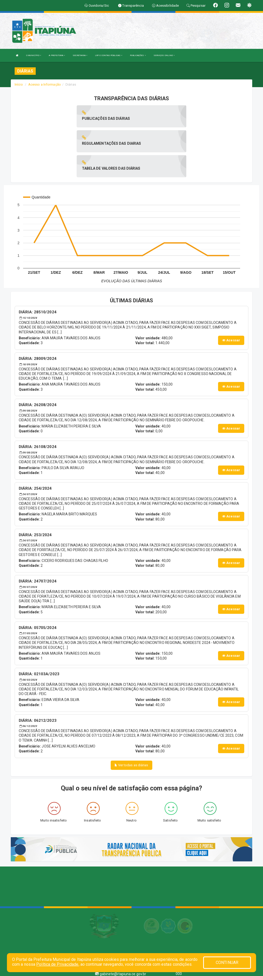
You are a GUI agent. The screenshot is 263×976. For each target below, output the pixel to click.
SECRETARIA (80, 55)
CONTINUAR (227, 962)
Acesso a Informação (44, 84)
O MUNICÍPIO (33, 55)
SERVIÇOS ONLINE (164, 55)
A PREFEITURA (57, 55)
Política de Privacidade (57, 964)
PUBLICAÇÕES (138, 55)
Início (19, 84)
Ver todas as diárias (131, 715)
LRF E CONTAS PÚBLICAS (108, 55)
